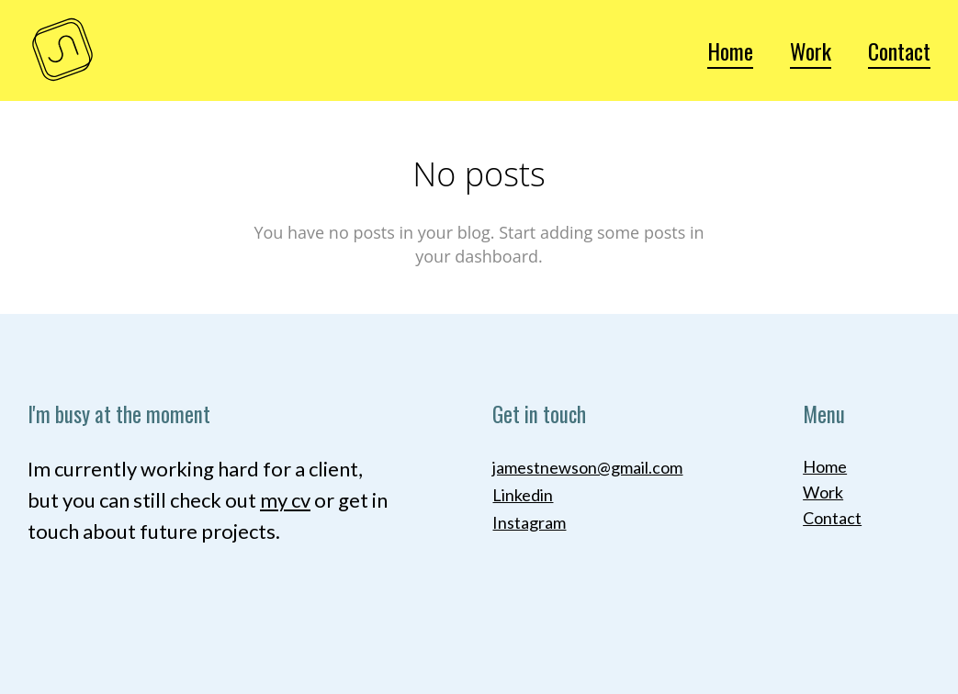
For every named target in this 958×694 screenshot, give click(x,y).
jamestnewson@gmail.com (587, 467)
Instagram (529, 522)
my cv (285, 499)
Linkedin (522, 495)
